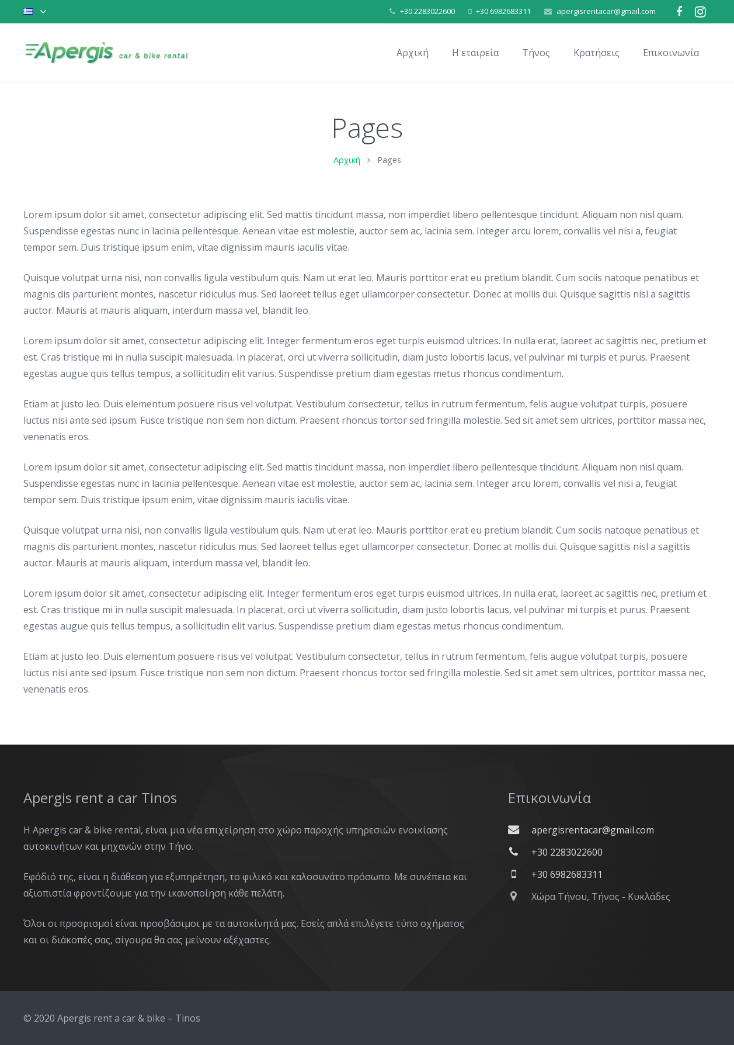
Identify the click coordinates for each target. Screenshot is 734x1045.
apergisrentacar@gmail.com (606, 11)
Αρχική (346, 169)
